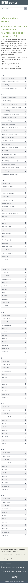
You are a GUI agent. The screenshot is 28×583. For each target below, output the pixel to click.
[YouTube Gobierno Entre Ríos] (13, 577)
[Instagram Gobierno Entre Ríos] (17, 577)
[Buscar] (12, 8)
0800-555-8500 (6, 567)
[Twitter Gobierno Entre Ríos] (15, 577)
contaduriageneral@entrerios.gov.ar (11, 559)
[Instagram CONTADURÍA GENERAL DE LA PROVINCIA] (1, 556)
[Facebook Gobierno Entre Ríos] (11, 577)
